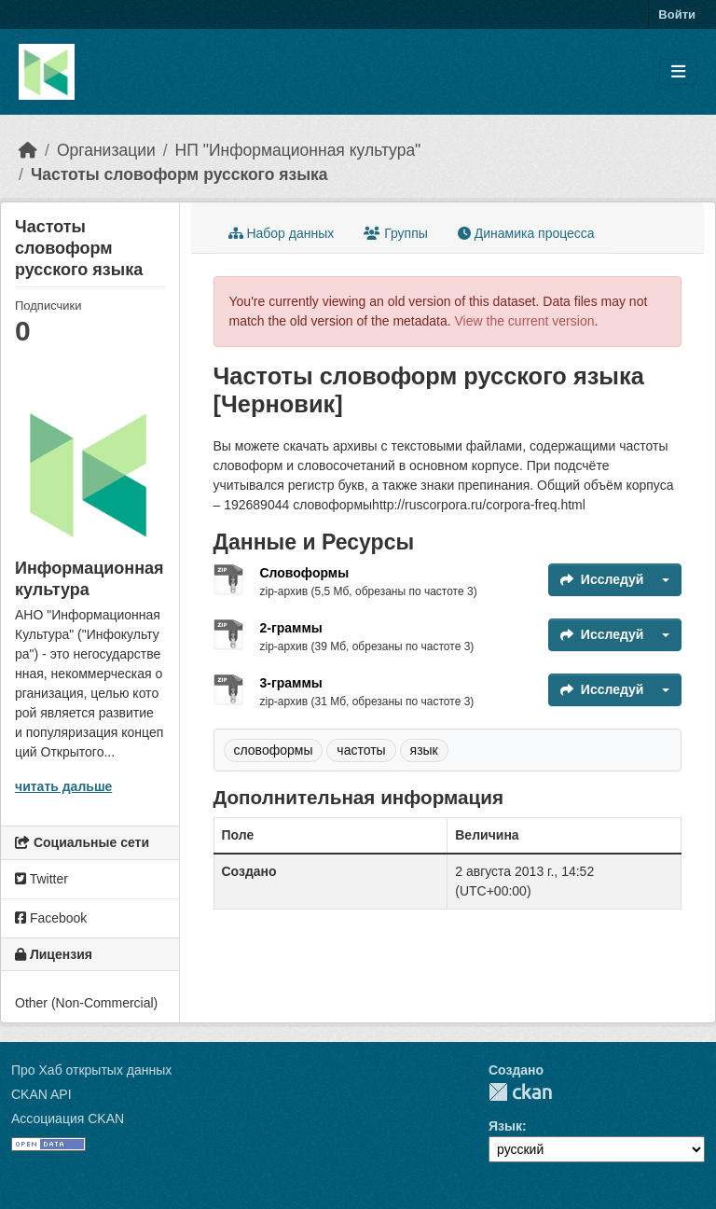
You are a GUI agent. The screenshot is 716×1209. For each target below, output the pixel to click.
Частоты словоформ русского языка (179, 174)
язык (424, 750)
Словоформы (305, 572)
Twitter (41, 878)
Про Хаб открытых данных (91, 1070)
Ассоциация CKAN (67, 1118)
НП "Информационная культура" (298, 150)
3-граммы (291, 682)
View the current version (525, 320)
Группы (396, 233)
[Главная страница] (28, 150)
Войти (676, 14)
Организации (106, 150)
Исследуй (602, 579)
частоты (361, 750)
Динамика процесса (526, 233)
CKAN (520, 1092)
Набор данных (281, 233)
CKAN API (41, 1094)
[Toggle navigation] (678, 72)
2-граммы (291, 627)
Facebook (51, 917)
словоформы (273, 750)
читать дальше (63, 786)
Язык (505, 1126)
